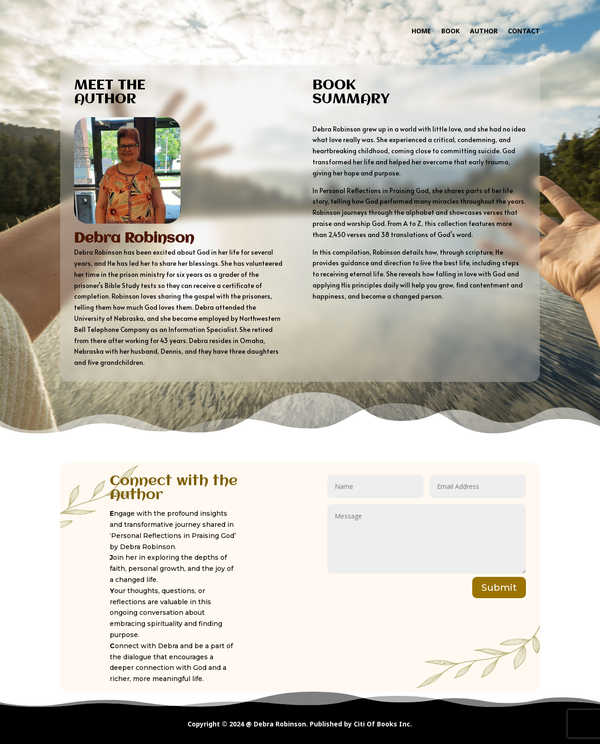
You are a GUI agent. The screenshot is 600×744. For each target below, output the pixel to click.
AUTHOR (484, 30)
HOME (421, 30)
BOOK (450, 30)
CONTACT (524, 30)
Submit (499, 587)
